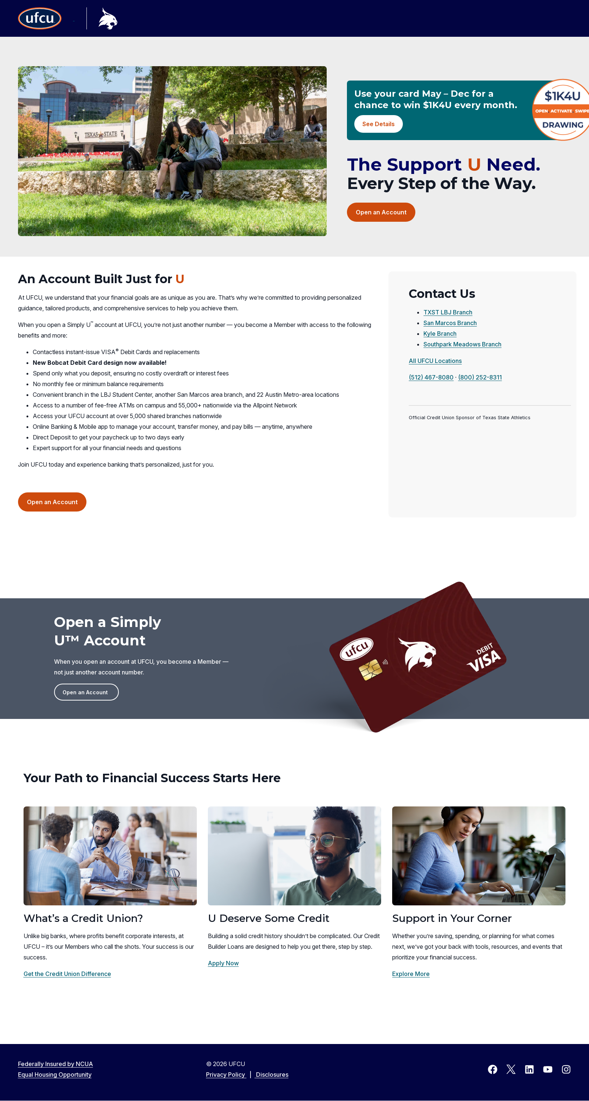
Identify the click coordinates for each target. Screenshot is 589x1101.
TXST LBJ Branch (447, 312)
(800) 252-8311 (480, 377)
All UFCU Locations (435, 360)
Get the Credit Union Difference (67, 973)
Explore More (411, 973)
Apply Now (223, 963)
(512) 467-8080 (431, 377)
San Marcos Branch (450, 323)
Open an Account (385, 214)
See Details (378, 124)
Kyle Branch (440, 333)
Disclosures (272, 1074)
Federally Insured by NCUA (55, 1064)
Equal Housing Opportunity (55, 1074)
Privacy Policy (231, 1074)
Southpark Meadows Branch (462, 344)
